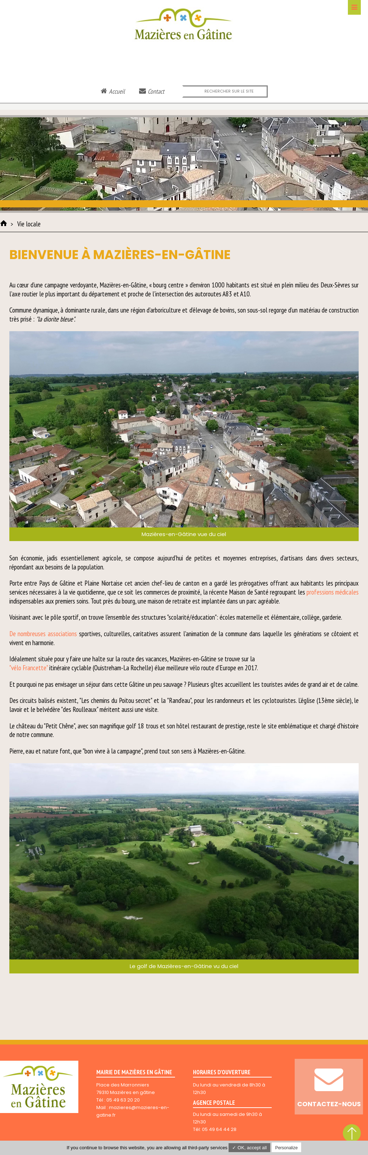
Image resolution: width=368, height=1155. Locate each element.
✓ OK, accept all (249, 1147)
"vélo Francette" (28, 667)
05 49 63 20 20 (123, 1100)
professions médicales (333, 592)
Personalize (286, 1147)
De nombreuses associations (43, 633)
